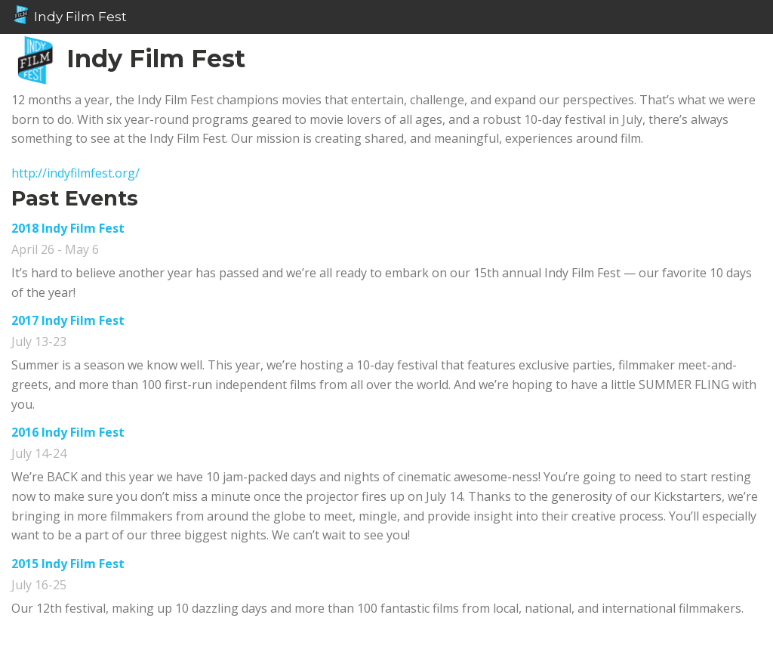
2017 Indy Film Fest (68, 320)
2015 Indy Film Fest (68, 563)
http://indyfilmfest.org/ (75, 173)
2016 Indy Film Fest (68, 432)
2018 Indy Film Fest (68, 228)
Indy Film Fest (69, 15)
